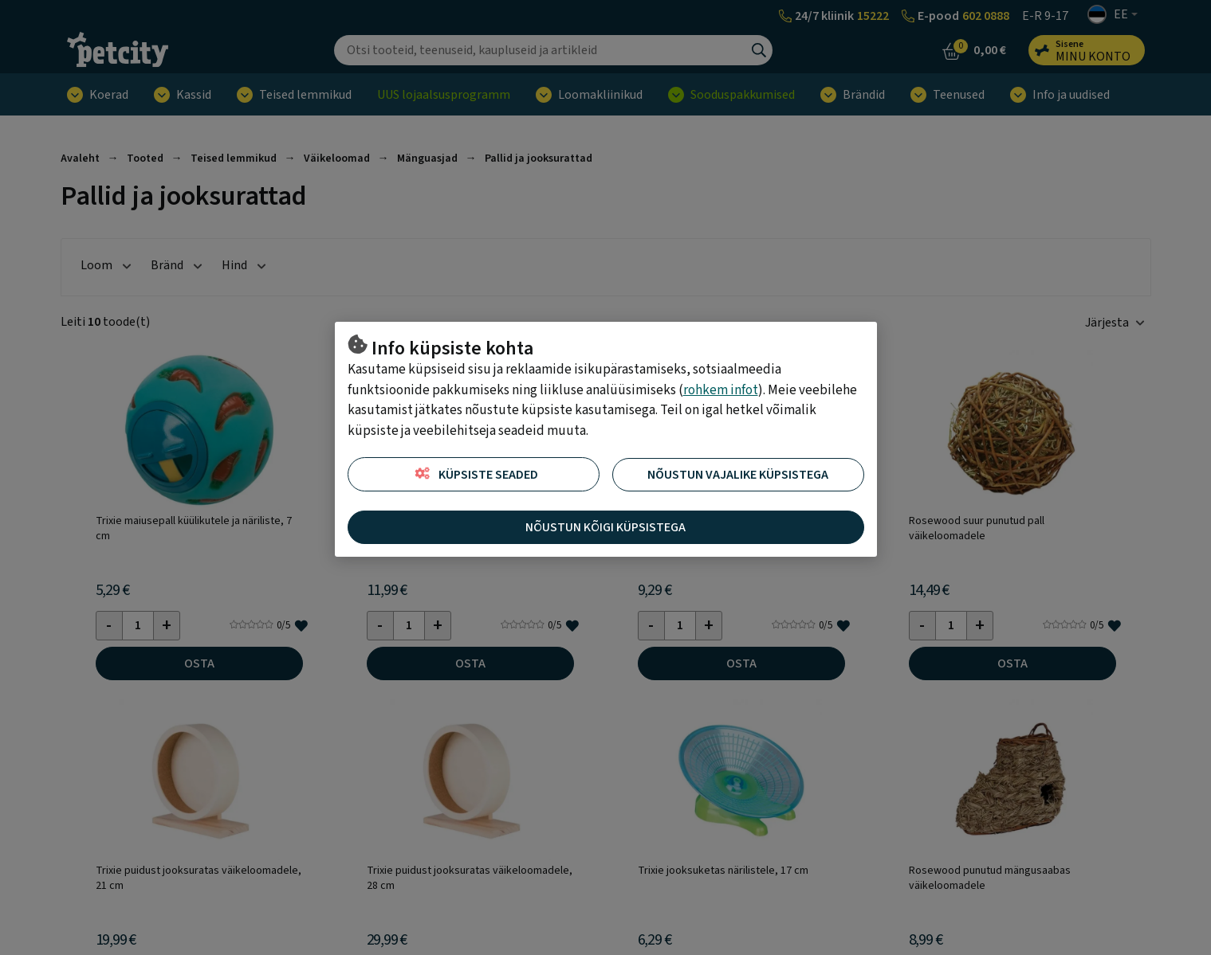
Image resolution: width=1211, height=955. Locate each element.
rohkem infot (720, 390)
